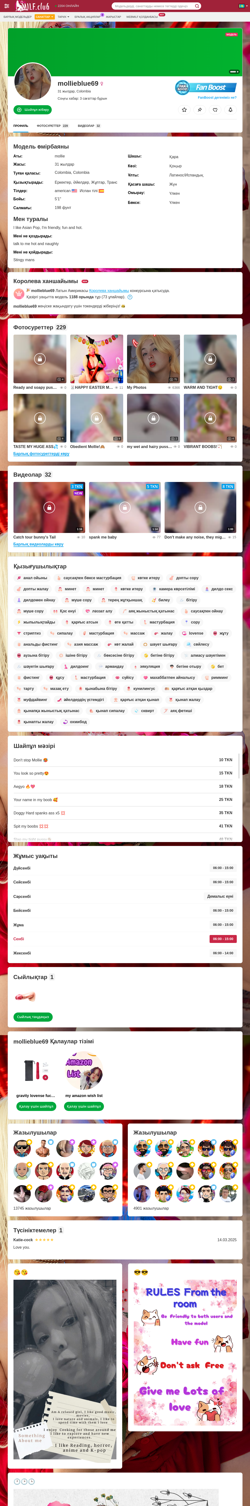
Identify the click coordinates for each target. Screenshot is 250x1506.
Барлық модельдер (18, 16)
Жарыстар (113, 16)
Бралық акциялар (89, 16)
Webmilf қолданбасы (143, 16)
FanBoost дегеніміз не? (217, 97)
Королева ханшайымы (109, 291)
